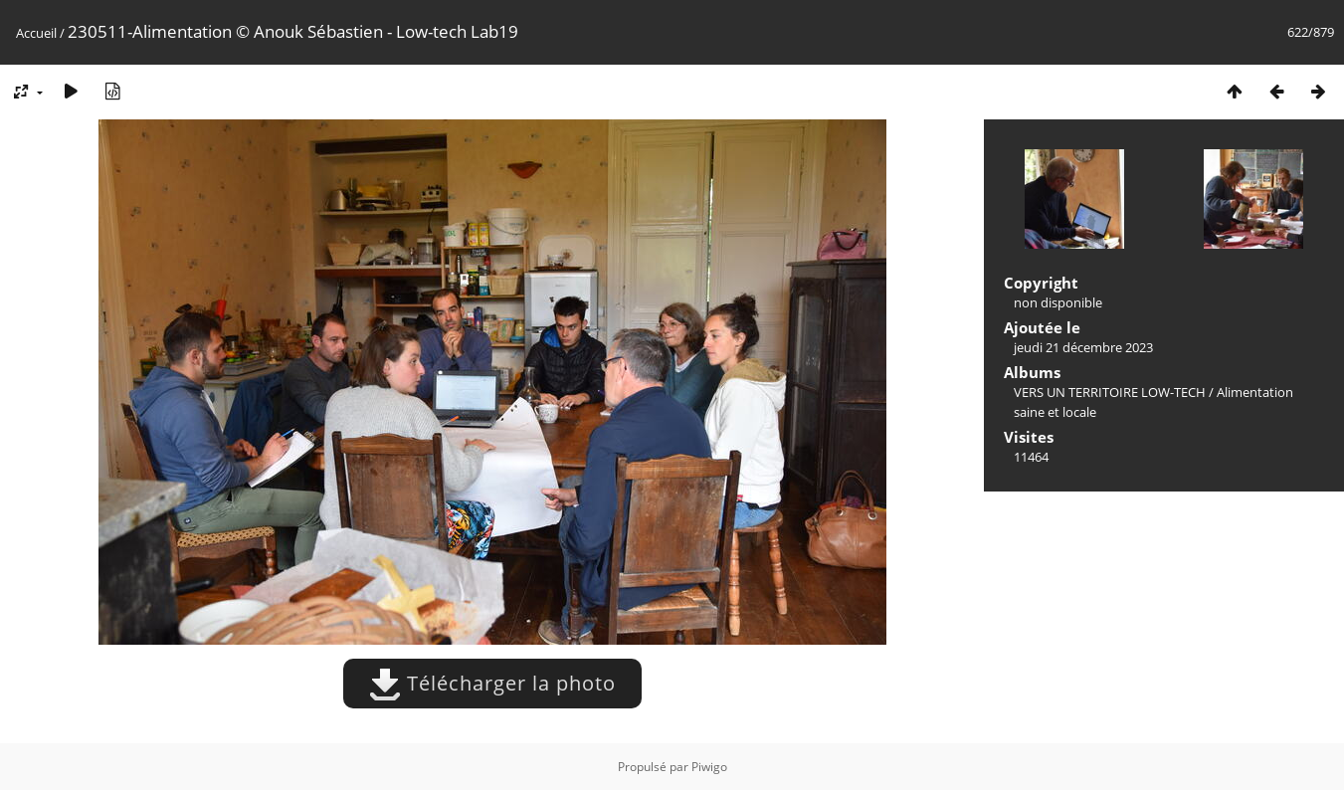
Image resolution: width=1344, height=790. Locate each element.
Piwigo (709, 766)
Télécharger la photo (492, 683)
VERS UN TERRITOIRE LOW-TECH (1110, 392)
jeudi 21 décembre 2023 (1083, 347)
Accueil (36, 33)
